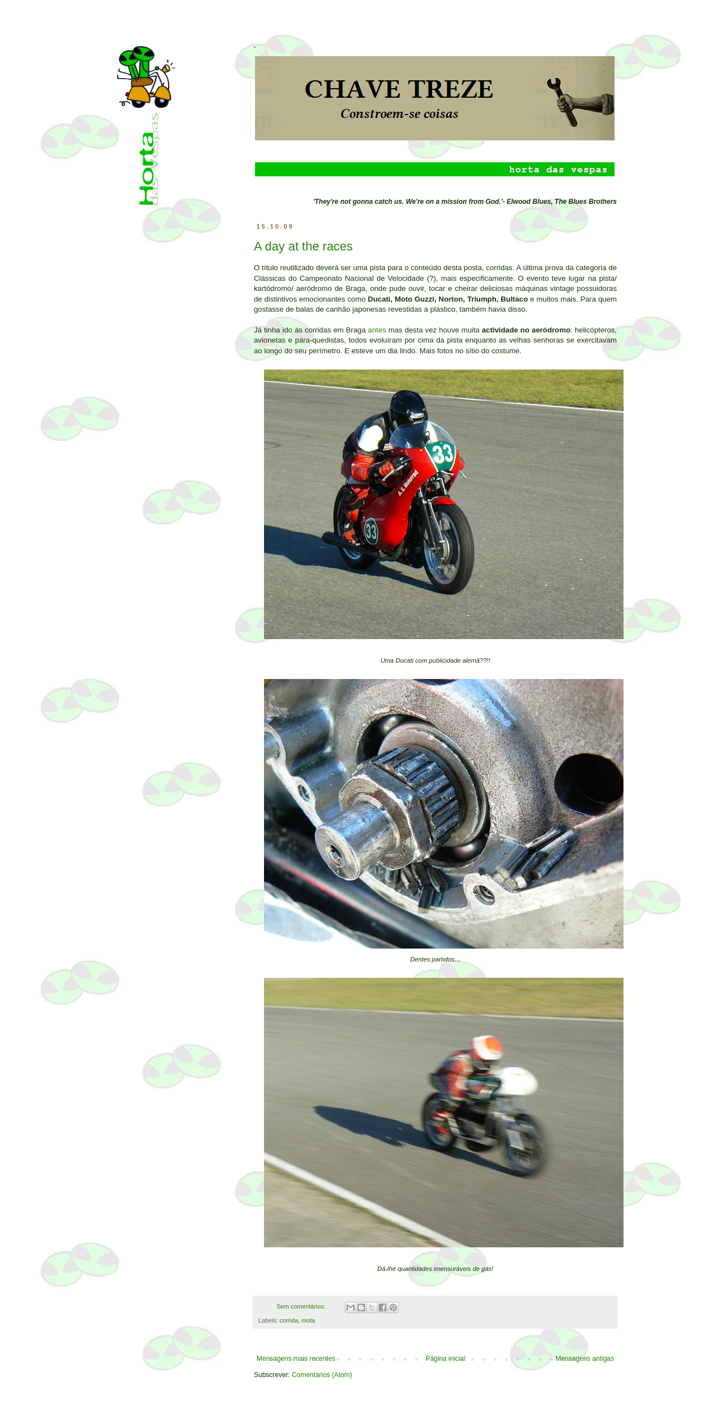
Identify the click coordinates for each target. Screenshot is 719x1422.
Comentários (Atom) (322, 1375)
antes (377, 330)
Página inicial (446, 1358)
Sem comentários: (301, 1306)
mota (308, 1320)
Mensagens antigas (585, 1358)
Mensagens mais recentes (296, 1358)
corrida (289, 1320)
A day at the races (303, 246)
